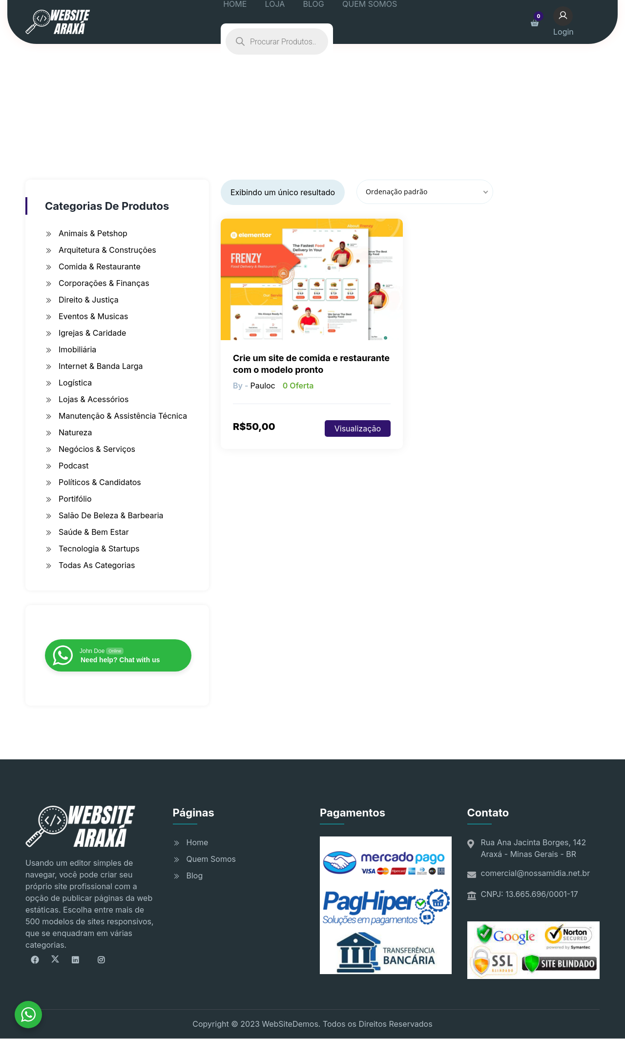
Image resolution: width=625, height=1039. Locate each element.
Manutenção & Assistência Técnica (123, 416)
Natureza (75, 432)
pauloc (262, 385)
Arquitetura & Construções (107, 250)
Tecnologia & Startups (99, 548)
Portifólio (75, 499)
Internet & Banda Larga (101, 366)
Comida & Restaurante (100, 266)
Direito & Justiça (89, 300)
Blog (195, 875)
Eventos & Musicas (93, 316)
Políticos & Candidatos (100, 482)
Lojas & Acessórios (93, 399)
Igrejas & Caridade (92, 333)
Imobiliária (77, 349)
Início (195, 110)
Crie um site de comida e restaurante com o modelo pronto (311, 364)
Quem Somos (211, 859)
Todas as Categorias (97, 565)
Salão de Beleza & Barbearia (111, 515)
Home (197, 842)
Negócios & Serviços (97, 449)
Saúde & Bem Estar (94, 532)
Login (576, 21)
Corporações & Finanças (104, 283)
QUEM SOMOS (369, 22)
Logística (75, 382)
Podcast (73, 465)
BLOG (320, 22)
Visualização (357, 428)
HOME (255, 22)
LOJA (289, 22)
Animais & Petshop (93, 233)
